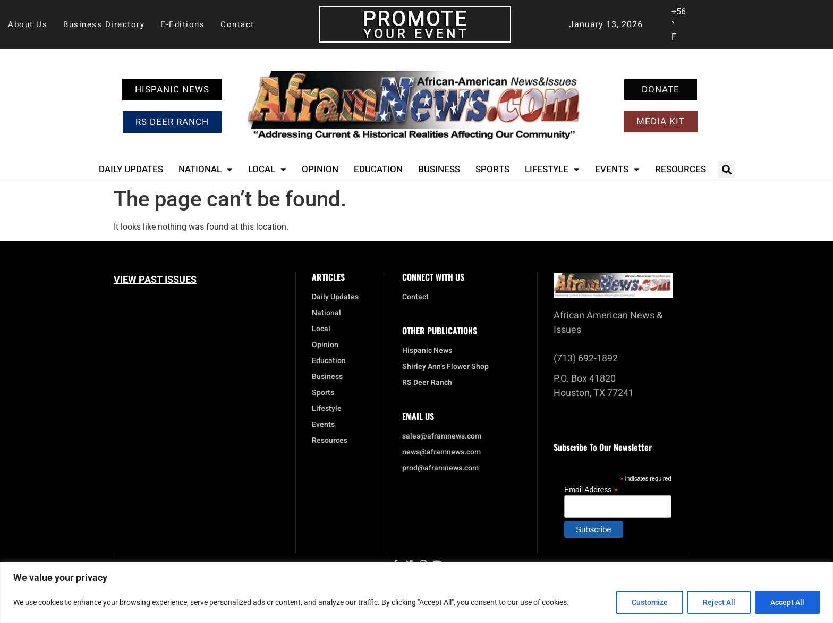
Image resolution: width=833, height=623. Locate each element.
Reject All (719, 602)
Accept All (787, 602)
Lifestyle (552, 169)
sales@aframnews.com (441, 436)
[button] (726, 169)
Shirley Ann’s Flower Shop (445, 366)
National (205, 169)
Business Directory (103, 24)
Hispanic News (427, 351)
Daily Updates (131, 169)
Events (617, 169)
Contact (237, 24)
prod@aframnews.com (440, 468)
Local (267, 169)
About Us (27, 24)
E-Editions (182, 24)
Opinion (320, 169)
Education (378, 169)
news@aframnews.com (441, 452)
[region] (416, 592)
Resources (680, 169)
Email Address (591, 489)
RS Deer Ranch (427, 382)
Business (439, 169)
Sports (492, 169)
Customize (650, 602)
